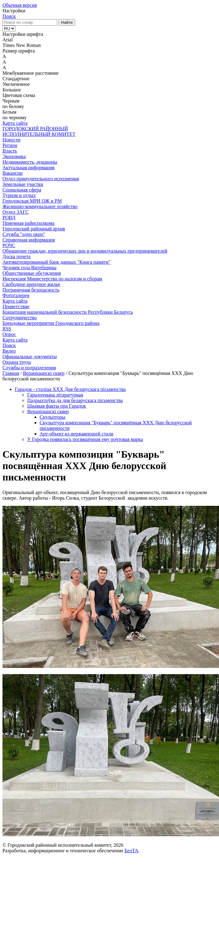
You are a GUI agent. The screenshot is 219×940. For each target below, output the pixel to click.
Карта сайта (15, 123)
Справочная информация (28, 239)
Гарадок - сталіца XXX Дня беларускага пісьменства (70, 389)
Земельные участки (22, 184)
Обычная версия (19, 5)
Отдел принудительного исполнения (40, 178)
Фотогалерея (15, 295)
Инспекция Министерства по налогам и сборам (52, 278)
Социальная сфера (21, 189)
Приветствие (15, 306)
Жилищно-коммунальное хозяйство (40, 206)
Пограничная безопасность (30, 289)
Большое (11, 89)
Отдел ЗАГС (15, 212)
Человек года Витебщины (29, 267)
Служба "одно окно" (23, 234)
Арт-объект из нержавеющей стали (77, 433)
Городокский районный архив (33, 228)
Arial (7, 39)
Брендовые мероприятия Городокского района (50, 323)
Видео (8, 351)
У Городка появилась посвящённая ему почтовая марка (85, 439)
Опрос (9, 334)
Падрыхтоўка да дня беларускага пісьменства (75, 400)
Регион (9, 145)
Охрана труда (16, 362)
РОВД (8, 217)
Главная (10, 373)
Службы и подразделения (29, 367)
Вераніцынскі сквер (44, 373)
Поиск (9, 16)
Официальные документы (29, 356)
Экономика (14, 156)
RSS (6, 328)
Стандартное (15, 78)
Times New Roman (21, 45)
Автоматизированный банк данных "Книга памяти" (56, 262)
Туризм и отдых (19, 195)
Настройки (13, 10)
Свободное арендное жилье (31, 284)
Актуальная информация (28, 167)
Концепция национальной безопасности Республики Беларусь (67, 312)
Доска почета (16, 256)
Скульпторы (52, 417)
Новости (11, 139)
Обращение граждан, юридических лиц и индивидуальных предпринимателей (84, 251)
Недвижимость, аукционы (29, 162)
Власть (9, 150)
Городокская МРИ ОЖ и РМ (32, 201)
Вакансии (12, 173)
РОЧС (8, 245)
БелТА (132, 850)
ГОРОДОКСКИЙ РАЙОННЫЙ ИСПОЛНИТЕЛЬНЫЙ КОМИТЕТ (38, 131)
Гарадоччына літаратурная (55, 394)
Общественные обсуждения (31, 273)
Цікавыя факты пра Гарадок (56, 406)
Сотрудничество (19, 317)
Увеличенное (16, 84)
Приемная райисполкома (28, 223)
